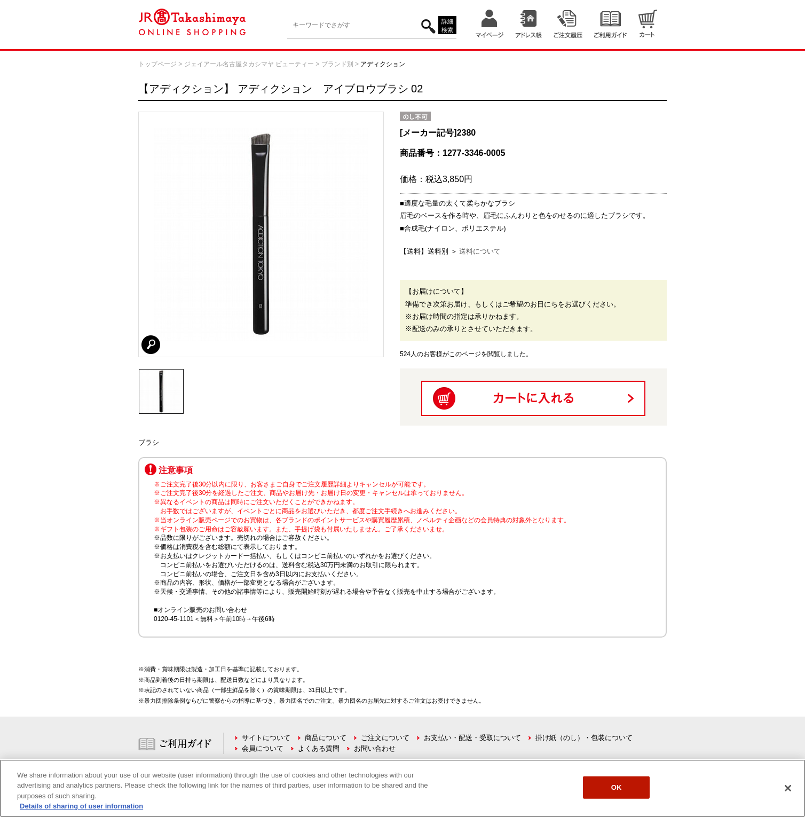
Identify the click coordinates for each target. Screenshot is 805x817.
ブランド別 (337, 64)
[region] (402, 788)
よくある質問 (319, 748)
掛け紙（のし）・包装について (584, 738)
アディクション (382, 64)
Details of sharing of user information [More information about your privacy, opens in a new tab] (81, 806)
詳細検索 (447, 26)
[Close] (788, 788)
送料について (480, 251)
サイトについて (266, 738)
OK (616, 787)
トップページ (157, 64)
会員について (262, 748)
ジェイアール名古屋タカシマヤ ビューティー (249, 64)
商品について (325, 738)
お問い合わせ (375, 748)
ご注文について (385, 738)
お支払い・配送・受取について (472, 738)
